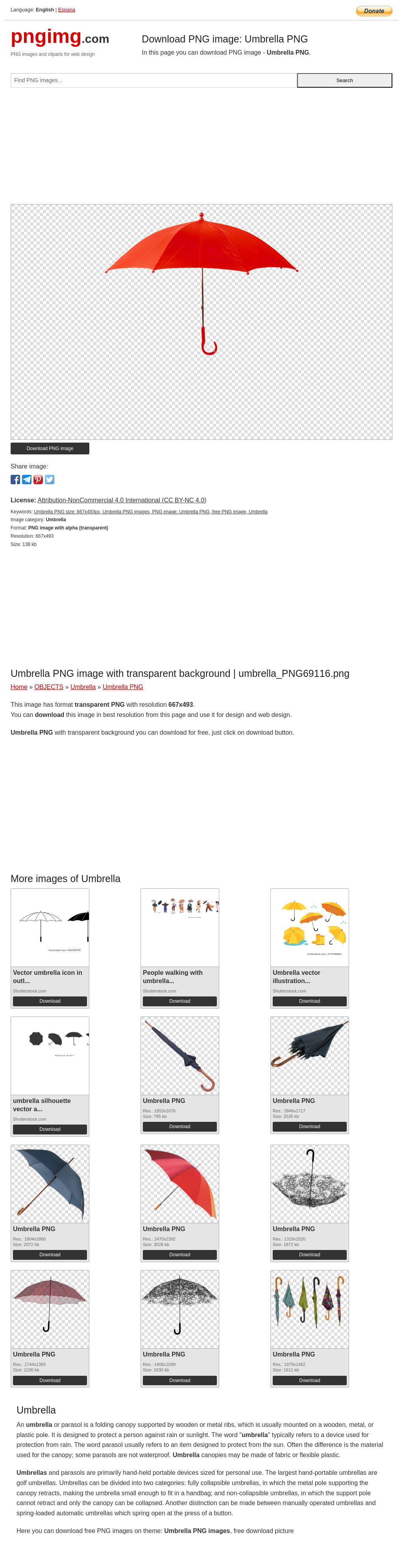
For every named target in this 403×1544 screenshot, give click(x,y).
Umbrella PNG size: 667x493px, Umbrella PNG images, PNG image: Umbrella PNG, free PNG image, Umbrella (151, 512)
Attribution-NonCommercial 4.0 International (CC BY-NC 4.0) (121, 500)
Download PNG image (50, 448)
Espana (66, 10)
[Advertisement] (201, 149)
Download (49, 1001)
